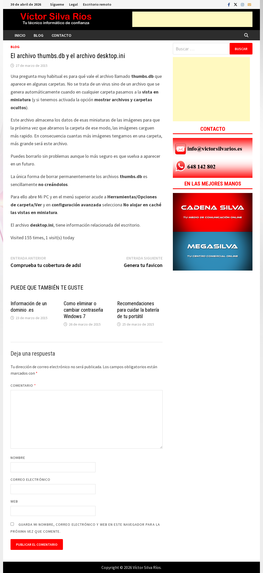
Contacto (61, 35)
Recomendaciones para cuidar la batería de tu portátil (138, 309)
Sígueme (57, 4)
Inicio (20, 35)
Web (14, 501)
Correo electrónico (30, 479)
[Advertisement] (192, 19)
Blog (38, 35)
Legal (73, 4)
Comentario (23, 385)
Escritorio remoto (97, 4)
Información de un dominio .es (29, 306)
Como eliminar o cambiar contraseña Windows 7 (83, 309)
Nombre (18, 457)
